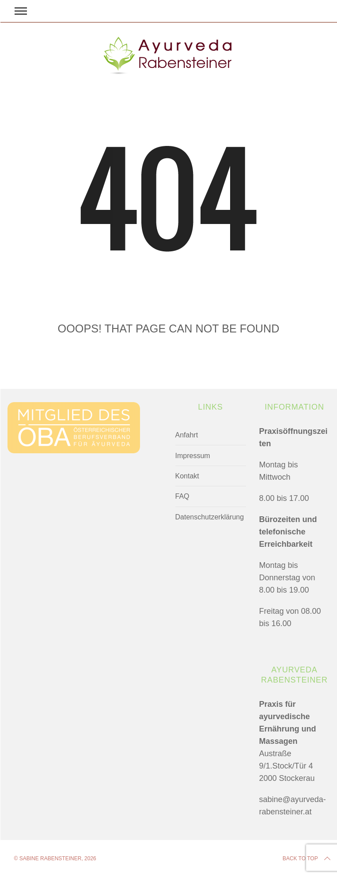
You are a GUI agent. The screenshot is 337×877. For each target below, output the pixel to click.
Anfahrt (186, 435)
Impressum (192, 455)
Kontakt (187, 476)
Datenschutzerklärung (209, 517)
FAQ (182, 496)
